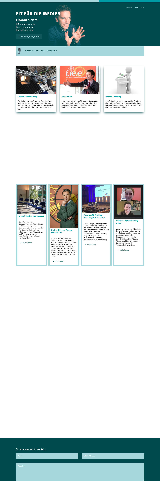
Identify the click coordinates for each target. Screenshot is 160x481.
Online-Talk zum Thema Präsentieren (61, 231)
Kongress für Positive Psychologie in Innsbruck (94, 216)
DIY (37, 51)
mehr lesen (27, 243)
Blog (42, 51)
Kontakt (129, 7)
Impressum (139, 7)
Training (28, 51)
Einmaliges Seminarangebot (31, 216)
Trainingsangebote (30, 36)
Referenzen (51, 51)
